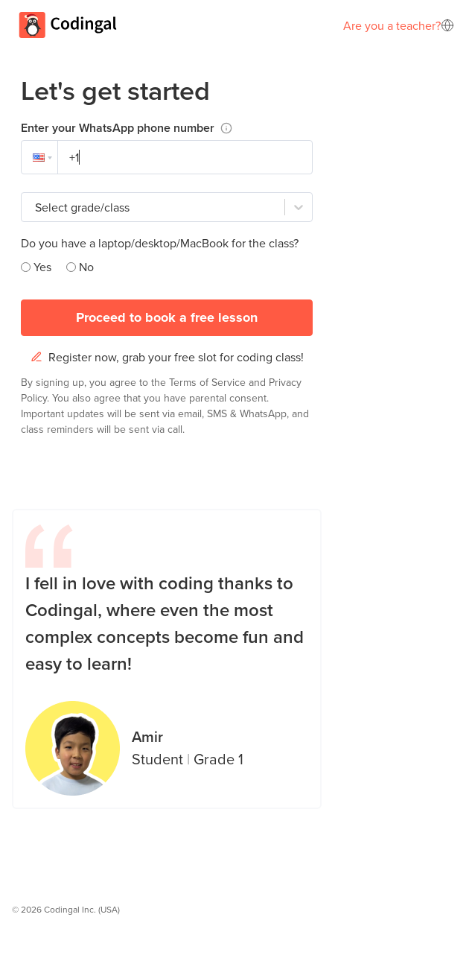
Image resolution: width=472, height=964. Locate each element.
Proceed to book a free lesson (167, 317)
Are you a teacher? (392, 25)
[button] (39, 157)
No (86, 267)
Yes (42, 267)
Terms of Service (209, 382)
